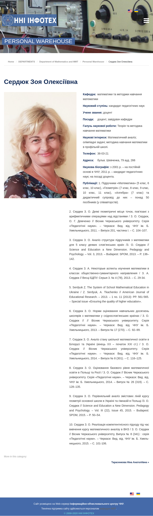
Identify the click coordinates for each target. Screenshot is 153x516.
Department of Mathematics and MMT (58, 61)
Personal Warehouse (93, 61)
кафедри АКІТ (108, 508)
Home (11, 61)
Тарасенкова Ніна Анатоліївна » (130, 462)
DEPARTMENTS (27, 61)
